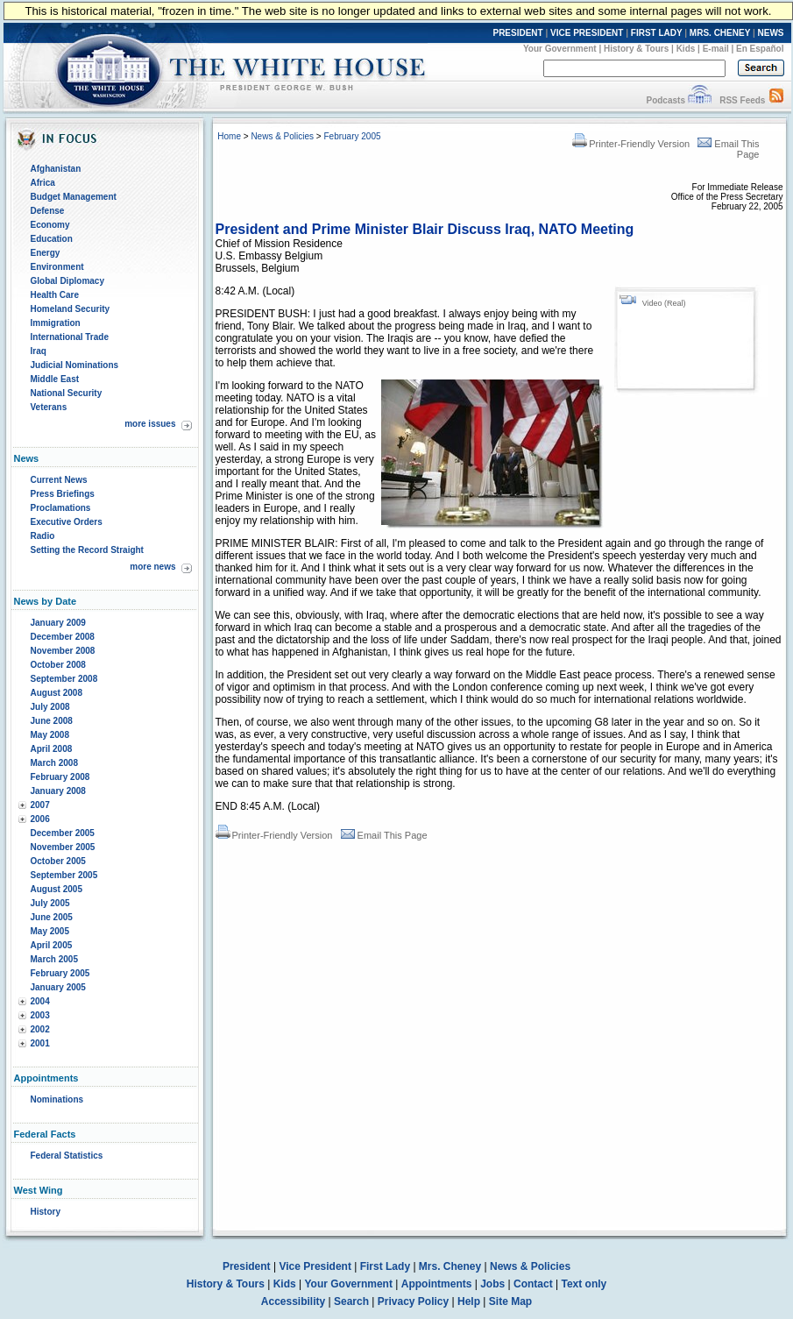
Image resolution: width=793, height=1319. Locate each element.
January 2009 (58, 623)
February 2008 (60, 777)
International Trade (70, 337)
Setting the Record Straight (87, 550)
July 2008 (50, 707)
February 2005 (60, 973)
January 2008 (58, 791)
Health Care (55, 295)
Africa (43, 183)
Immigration (56, 323)
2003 (40, 1015)
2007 (40, 805)
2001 (40, 1043)
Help (468, 1301)
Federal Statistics (67, 1155)
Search (351, 1301)
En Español (759, 48)
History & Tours (636, 48)
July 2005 (50, 903)
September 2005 (64, 875)
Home (229, 136)
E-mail (716, 48)
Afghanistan (56, 169)
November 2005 (63, 847)
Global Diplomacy (67, 281)
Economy (50, 225)
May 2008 (50, 735)
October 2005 (58, 861)
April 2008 (52, 749)
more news (152, 566)
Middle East (55, 379)
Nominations (57, 1099)
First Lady (385, 1266)
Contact (533, 1284)
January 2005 (58, 987)
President (247, 1266)
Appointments (436, 1284)
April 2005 (52, 945)
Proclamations (61, 508)
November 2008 (63, 651)
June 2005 (52, 917)
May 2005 (50, 931)
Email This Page (384, 835)
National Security (67, 393)
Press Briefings (63, 494)
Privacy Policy (413, 1301)
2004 (40, 1001)
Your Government (560, 48)
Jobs (492, 1284)
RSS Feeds (742, 100)
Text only (583, 1284)
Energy (45, 253)
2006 (40, 819)
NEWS (771, 33)
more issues (149, 424)
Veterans (49, 407)
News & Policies (282, 136)
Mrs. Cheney (450, 1266)
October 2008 (58, 665)
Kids (686, 48)
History (45, 1211)
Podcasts (665, 100)
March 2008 (54, 763)
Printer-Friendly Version (631, 143)
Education (52, 239)
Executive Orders (67, 522)
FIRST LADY (657, 33)
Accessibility (293, 1301)
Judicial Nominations (75, 365)
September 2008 (64, 679)
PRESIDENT (517, 33)
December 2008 (63, 637)
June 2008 (52, 721)
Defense (48, 211)
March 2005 (54, 959)
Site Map (510, 1301)
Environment (57, 267)
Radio (43, 536)
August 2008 (56, 693)
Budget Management (74, 197)
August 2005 (56, 889)
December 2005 (63, 833)
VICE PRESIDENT (586, 33)
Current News (59, 480)
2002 (40, 1029)
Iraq (38, 351)
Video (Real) (664, 303)
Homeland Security (70, 309)
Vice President (315, 1266)
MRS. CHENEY (720, 33)
